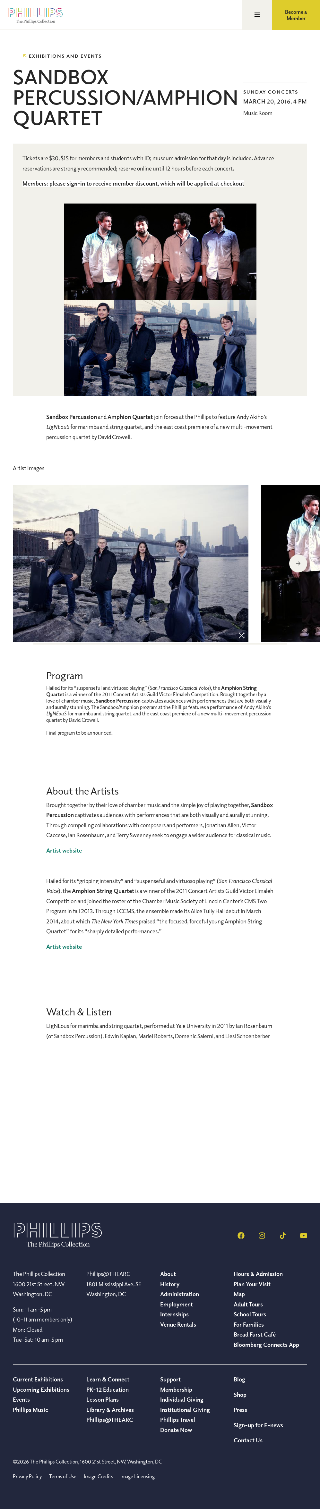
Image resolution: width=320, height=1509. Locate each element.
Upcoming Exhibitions (41, 1389)
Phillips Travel (177, 1419)
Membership (176, 1389)
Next (298, 563)
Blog (239, 1379)
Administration (179, 1293)
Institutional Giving (185, 1409)
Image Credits (98, 1476)
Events (21, 1399)
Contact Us (248, 1440)
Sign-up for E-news (258, 1425)
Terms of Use (62, 1476)
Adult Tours (248, 1304)
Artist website (64, 850)
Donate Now (176, 1429)
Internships (174, 1314)
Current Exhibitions (38, 1379)
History (169, 1284)
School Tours (250, 1314)
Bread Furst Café (255, 1334)
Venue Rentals (178, 1324)
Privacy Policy (27, 1476)
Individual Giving (181, 1399)
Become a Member (296, 15)
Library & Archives (110, 1409)
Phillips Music (30, 1409)
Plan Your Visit (252, 1284)
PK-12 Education (107, 1389)
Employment (176, 1304)
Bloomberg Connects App (266, 1344)
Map (239, 1293)
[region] (130, 564)
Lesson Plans (102, 1399)
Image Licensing (137, 1476)
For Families (249, 1324)
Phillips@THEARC (109, 1419)
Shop (240, 1394)
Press (240, 1409)
